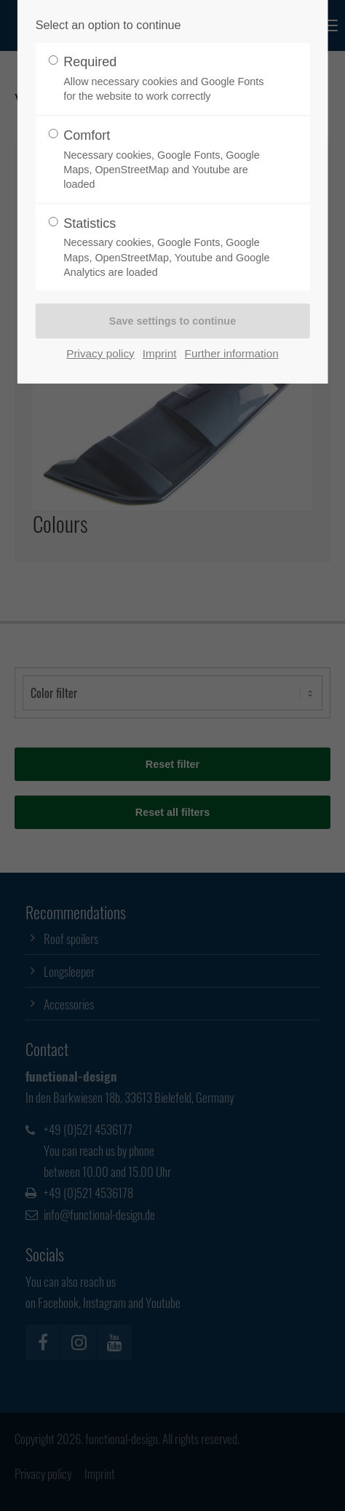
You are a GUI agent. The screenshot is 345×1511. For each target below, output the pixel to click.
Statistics (167, 247)
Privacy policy (100, 353)
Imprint (160, 353)
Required (167, 79)
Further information (232, 353)
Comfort (167, 159)
